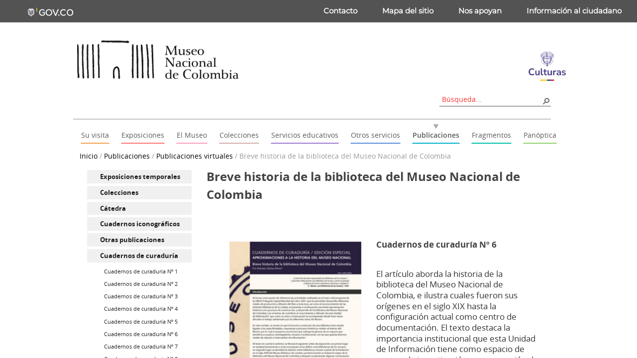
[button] (546, 100)
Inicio (89, 156)
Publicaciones (127, 156)
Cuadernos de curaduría (139, 255)
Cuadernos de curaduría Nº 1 (141, 271)
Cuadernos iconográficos (140, 223)
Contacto (340, 10)
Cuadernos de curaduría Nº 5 (141, 321)
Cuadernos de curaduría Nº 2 (141, 283)
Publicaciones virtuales (194, 156)
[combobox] (491, 99)
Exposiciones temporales (140, 176)
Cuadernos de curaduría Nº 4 (141, 308)
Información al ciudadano (574, 10)
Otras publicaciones (132, 239)
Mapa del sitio (407, 10)
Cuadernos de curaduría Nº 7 (141, 346)
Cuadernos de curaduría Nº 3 (141, 296)
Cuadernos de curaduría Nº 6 (141, 334)
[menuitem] (139, 176)
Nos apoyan (480, 10)
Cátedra (113, 208)
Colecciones (119, 192)
